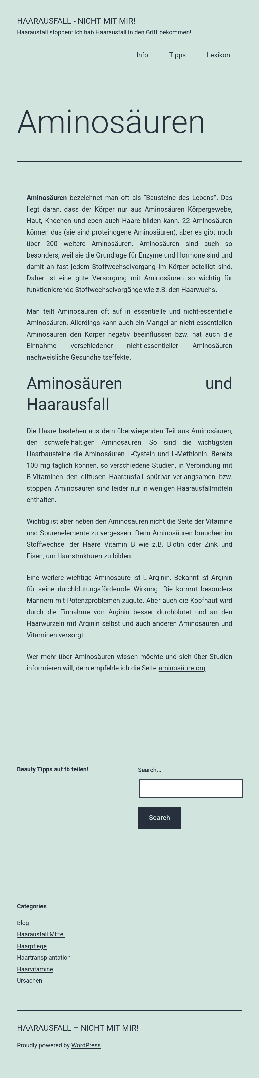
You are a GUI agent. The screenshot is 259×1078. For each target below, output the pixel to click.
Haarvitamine (35, 969)
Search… (149, 770)
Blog (23, 922)
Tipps (177, 55)
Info (142, 55)
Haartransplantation (44, 957)
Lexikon (218, 55)
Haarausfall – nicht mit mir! (77, 1028)
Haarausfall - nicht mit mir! (76, 21)
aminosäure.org (182, 668)
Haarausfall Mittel (41, 934)
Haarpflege (32, 946)
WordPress (86, 1045)
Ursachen (29, 980)
